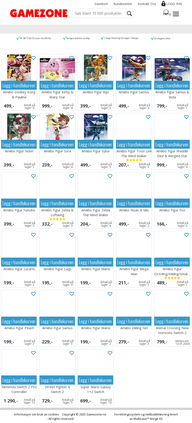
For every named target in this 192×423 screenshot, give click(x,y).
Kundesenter (122, 4)
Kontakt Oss (147, 4)
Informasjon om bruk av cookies (36, 414)
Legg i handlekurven (19, 85)
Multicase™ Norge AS (148, 419)
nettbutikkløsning (157, 414)
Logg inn (174, 4)
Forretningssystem (127, 414)
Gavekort (101, 4)
